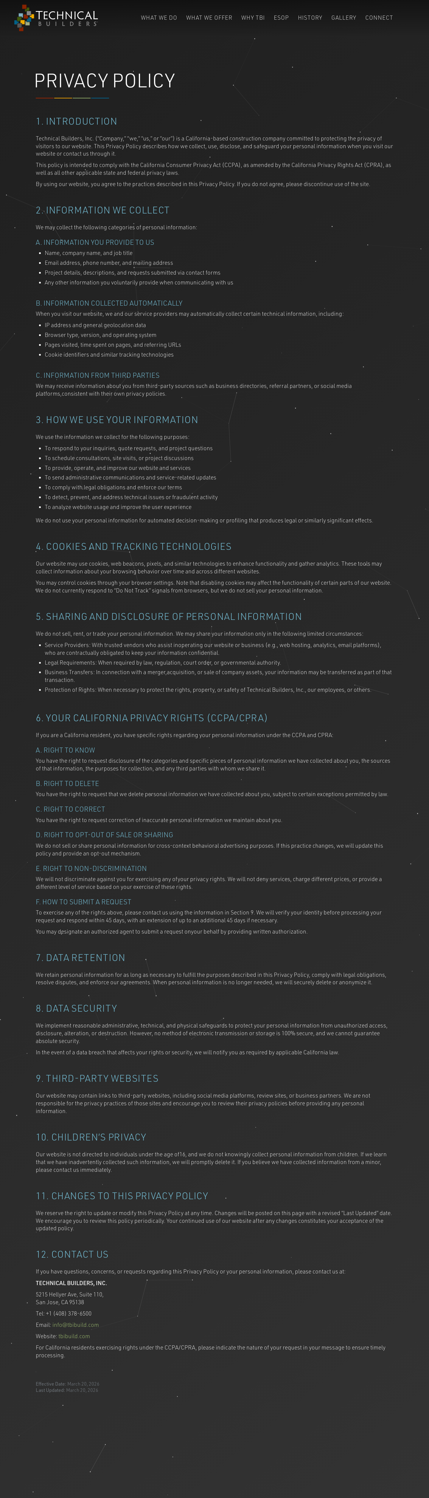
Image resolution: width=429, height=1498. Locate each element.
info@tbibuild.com (75, 1325)
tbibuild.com (74, 1336)
